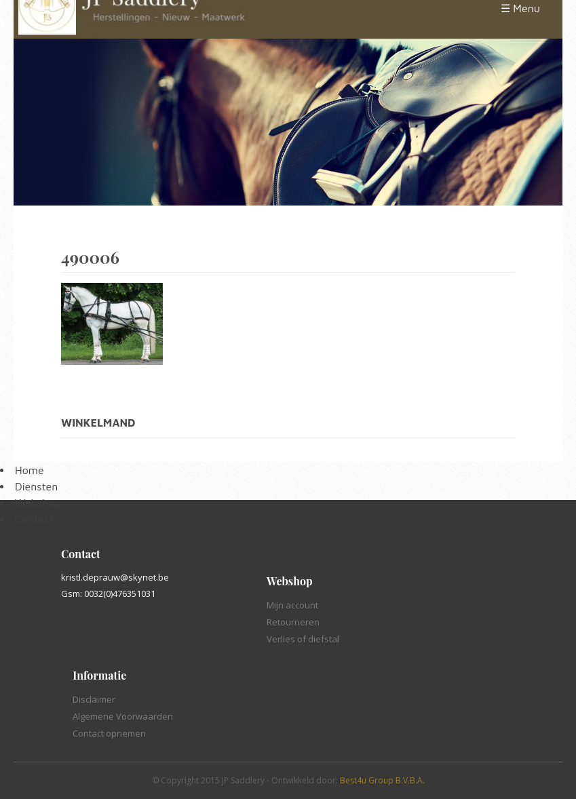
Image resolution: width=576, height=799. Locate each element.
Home (29, 470)
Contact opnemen (109, 733)
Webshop (37, 502)
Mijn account (292, 605)
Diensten (36, 486)
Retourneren (293, 622)
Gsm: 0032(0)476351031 (108, 593)
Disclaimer (94, 699)
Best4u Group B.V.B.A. (382, 780)
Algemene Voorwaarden (123, 716)
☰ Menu (520, 8)
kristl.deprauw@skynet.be (115, 577)
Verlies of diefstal (303, 639)
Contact (34, 519)
